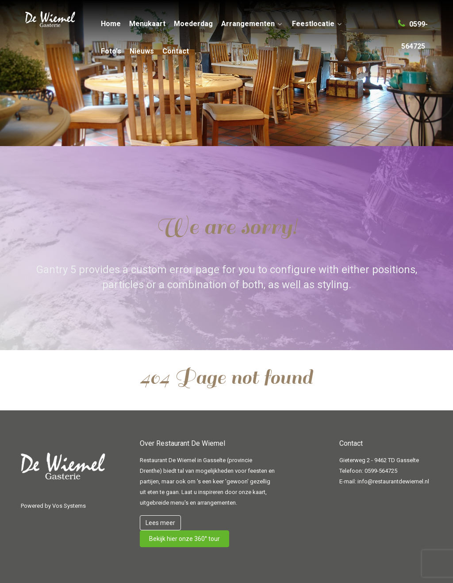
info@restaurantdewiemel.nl (393, 481)
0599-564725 (381, 470)
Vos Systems (69, 505)
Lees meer (160, 522)
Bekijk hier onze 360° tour (184, 538)
